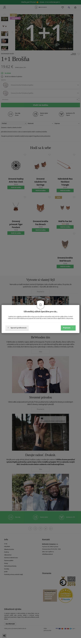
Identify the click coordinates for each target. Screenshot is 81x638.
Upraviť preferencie (17, 328)
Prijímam (68, 328)
